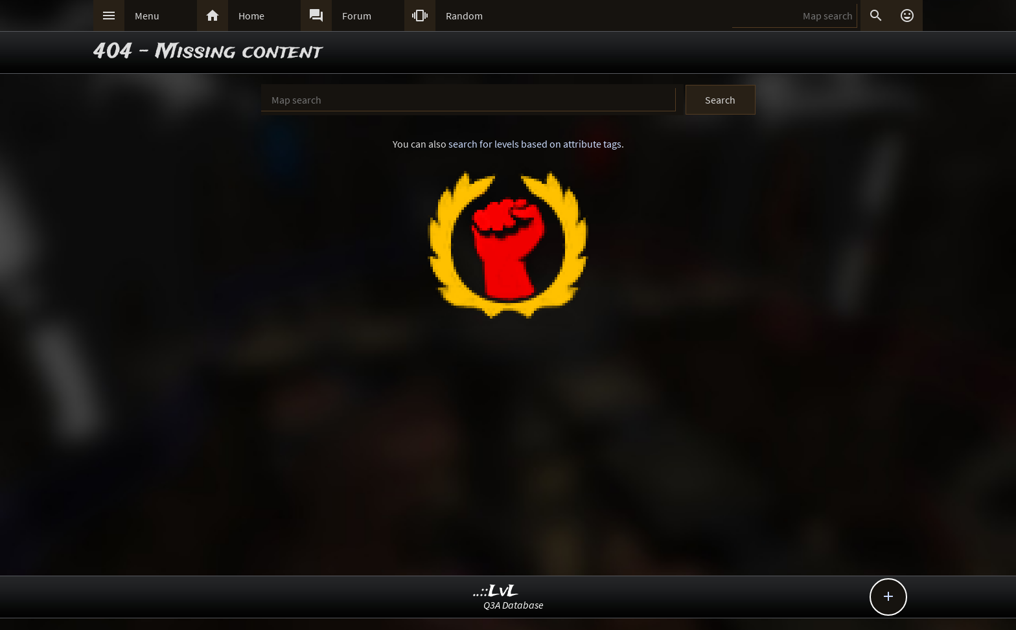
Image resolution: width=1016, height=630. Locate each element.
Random (464, 15)
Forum (356, 15)
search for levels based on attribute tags (534, 143)
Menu (147, 15)
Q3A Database (513, 604)
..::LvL (496, 591)
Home (251, 15)
